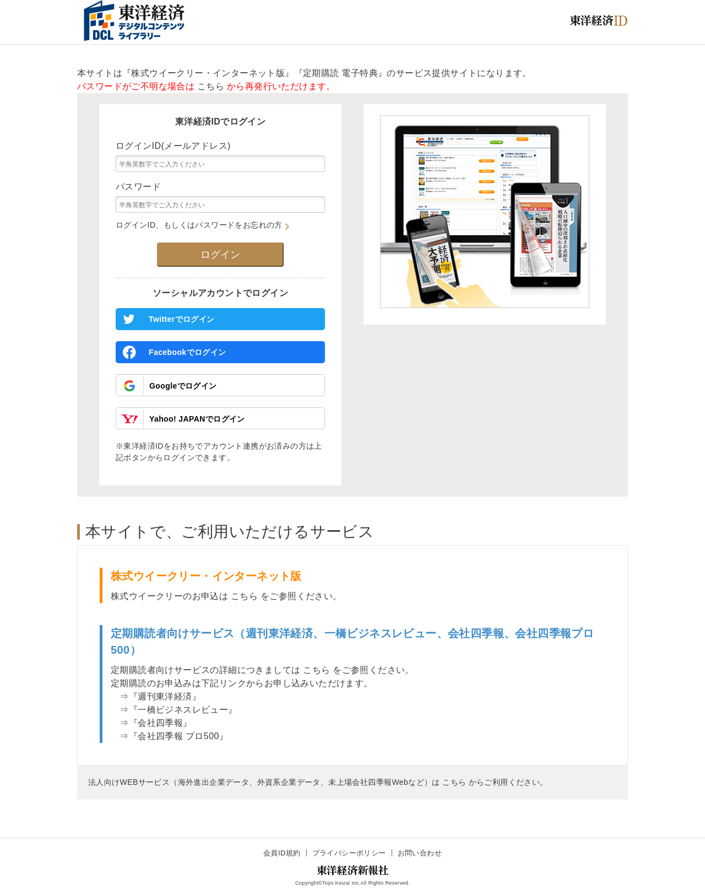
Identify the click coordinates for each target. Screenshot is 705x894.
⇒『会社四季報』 (151, 723)
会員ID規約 (281, 853)
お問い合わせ (420, 853)
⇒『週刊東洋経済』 (156, 696)
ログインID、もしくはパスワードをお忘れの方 (202, 224)
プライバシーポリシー (349, 853)
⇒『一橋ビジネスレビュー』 (174, 709)
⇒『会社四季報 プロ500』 (169, 736)
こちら (210, 86)
